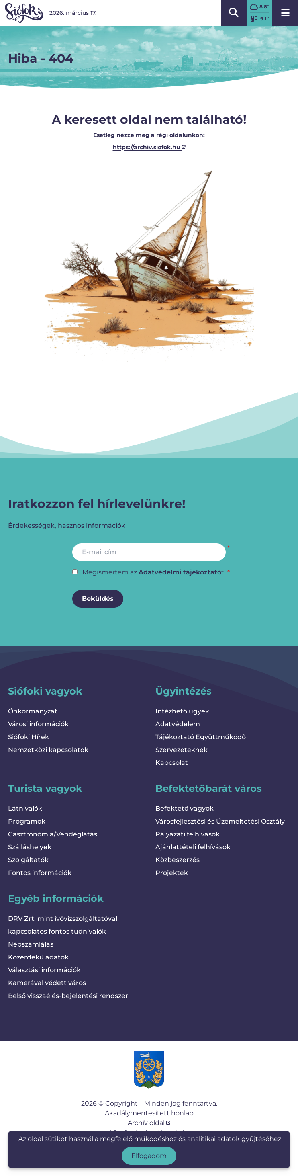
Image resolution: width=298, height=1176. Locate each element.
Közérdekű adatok (38, 957)
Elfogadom (149, 1156)
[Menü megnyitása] (285, 13)
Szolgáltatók (28, 860)
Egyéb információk (56, 898)
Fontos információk (39, 873)
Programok (26, 821)
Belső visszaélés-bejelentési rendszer (68, 996)
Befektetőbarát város (208, 788)
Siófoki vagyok (45, 691)
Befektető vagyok (184, 808)
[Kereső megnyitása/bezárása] (234, 13)
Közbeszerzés (177, 860)
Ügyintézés (183, 691)
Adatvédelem (177, 724)
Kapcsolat (171, 762)
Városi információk (38, 724)
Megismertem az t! (154, 572)
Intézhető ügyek (182, 711)
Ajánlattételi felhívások (193, 847)
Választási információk (44, 970)
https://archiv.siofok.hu (149, 147)
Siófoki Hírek (28, 737)
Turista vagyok (45, 788)
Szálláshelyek (29, 847)
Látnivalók (25, 808)
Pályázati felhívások (187, 834)
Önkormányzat (32, 711)
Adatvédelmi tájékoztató (180, 572)
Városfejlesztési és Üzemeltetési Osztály (220, 821)
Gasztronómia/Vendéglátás (52, 834)
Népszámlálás (30, 944)
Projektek (171, 873)
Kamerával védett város (47, 983)
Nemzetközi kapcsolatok (48, 750)
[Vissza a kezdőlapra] (24, 13)
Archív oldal (149, 1123)
